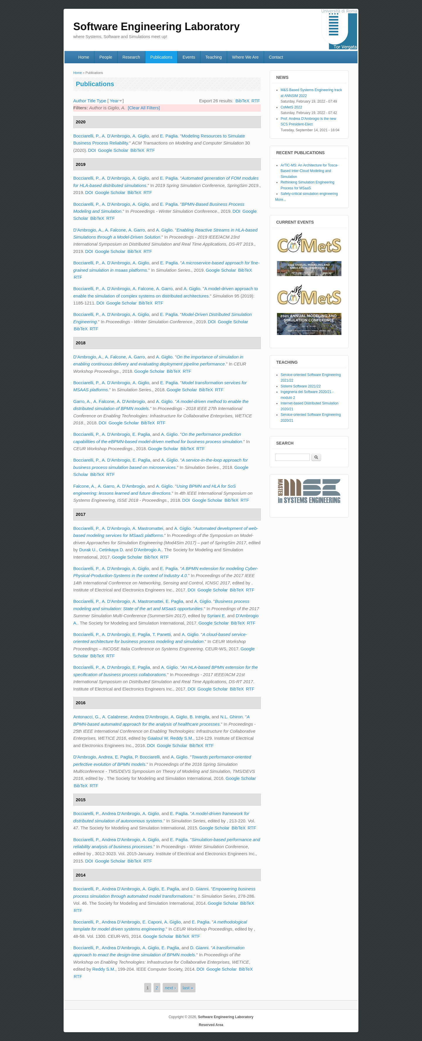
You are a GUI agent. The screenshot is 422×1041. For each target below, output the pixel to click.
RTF (255, 100)
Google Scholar (113, 150)
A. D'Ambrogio (116, 135)
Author (79, 100)
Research (131, 57)
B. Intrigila (199, 716)
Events (189, 57)
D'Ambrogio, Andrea (93, 756)
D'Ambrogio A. (148, 549)
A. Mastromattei (147, 528)
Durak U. (87, 549)
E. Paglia (169, 135)
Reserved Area (211, 1025)
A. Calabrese (114, 716)
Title (91, 100)
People (105, 57)
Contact (276, 57)
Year (114, 100)
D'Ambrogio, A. (88, 229)
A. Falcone (115, 229)
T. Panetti (161, 634)
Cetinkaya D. (111, 549)
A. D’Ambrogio (116, 262)
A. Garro (136, 229)
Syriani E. (216, 615)
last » (188, 987)
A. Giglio (140, 135)
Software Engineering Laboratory (225, 1017)
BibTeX (242, 100)
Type (101, 100)
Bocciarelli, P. (86, 135)
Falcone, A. (84, 486)
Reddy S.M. (103, 969)
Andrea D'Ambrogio (149, 716)
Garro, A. (82, 401)
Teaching (213, 57)
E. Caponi (152, 921)
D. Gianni (199, 888)
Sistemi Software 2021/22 (300, 386)
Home (83, 57)
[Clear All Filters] (144, 107)
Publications (161, 57)
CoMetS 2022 (291, 107)
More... (280, 200)
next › (170, 987)
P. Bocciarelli (147, 756)
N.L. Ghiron (231, 716)
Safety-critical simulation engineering (309, 194)
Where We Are (245, 57)
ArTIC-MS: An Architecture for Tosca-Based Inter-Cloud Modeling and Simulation (309, 171)
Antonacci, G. (86, 716)
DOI (92, 150)
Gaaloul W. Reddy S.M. (170, 738)
